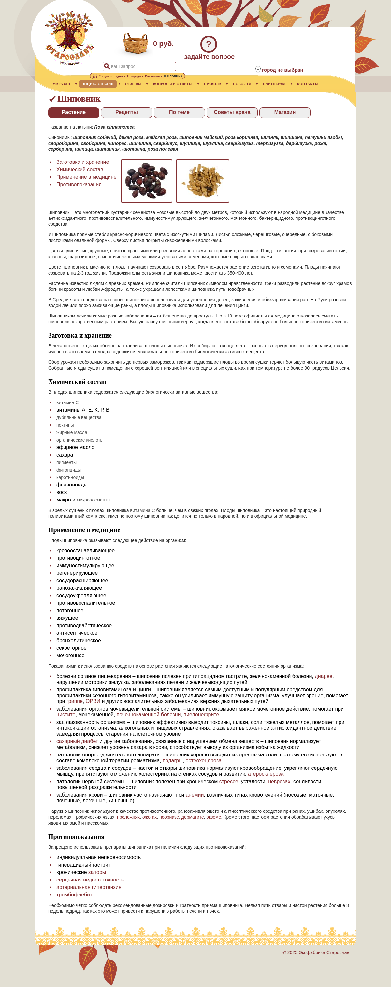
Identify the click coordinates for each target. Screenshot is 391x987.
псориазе (169, 817)
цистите (65, 714)
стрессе (228, 781)
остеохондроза (204, 760)
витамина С (142, 510)
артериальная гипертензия (88, 887)
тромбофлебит (74, 894)
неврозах (279, 781)
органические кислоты (80, 440)
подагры (173, 760)
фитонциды (68, 469)
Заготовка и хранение (82, 162)
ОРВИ (93, 701)
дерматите (192, 817)
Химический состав (79, 169)
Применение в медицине (86, 177)
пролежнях (128, 817)
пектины (65, 425)
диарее (323, 676)
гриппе (74, 701)
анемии (195, 794)
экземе (214, 817)
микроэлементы (94, 499)
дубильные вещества (79, 417)
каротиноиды (70, 477)
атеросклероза (266, 774)
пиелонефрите (201, 714)
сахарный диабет (77, 741)
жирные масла (71, 432)
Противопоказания (79, 184)
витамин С (67, 402)
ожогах (149, 817)
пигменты (66, 462)
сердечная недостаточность (90, 879)
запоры (97, 872)
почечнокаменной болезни (149, 714)
